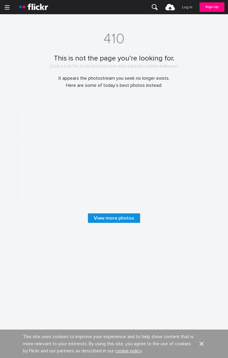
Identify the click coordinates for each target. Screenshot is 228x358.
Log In (187, 7)
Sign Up (211, 7)
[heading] (33, 7)
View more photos (114, 323)
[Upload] (170, 7)
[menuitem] (154, 7)
